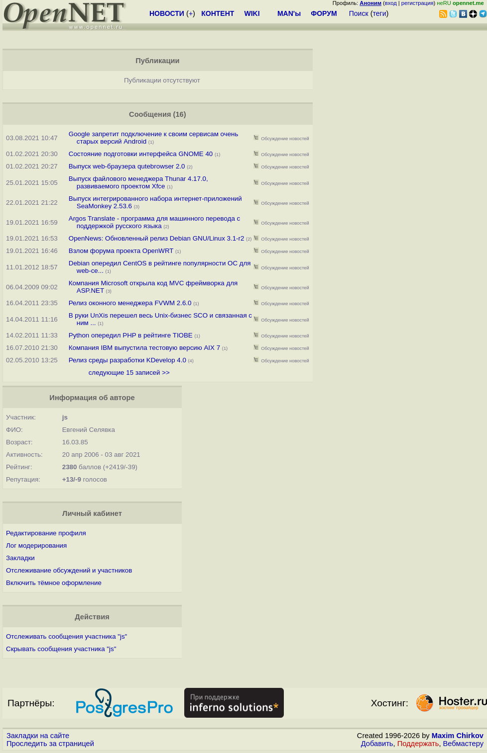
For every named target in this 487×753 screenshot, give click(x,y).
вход (391, 3)
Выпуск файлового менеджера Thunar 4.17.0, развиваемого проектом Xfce (138, 182)
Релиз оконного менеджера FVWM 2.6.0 (130, 303)
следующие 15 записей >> (129, 372)
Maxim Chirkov (458, 736)
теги (379, 13)
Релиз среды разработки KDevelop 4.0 (127, 360)
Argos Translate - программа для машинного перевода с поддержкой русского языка (154, 222)
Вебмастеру (463, 744)
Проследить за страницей (50, 744)
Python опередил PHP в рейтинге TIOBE (131, 335)
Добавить (377, 744)
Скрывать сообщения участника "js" (61, 649)
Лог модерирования (36, 545)
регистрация (417, 3)
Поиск (358, 13)
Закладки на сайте (37, 736)
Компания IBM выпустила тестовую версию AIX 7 (144, 347)
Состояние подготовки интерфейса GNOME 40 (141, 154)
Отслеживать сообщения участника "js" (66, 636)
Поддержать (418, 744)
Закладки (20, 558)
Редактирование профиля (46, 533)
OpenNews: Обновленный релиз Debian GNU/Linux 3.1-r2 (156, 238)
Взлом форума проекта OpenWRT (121, 250)
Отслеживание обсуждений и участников (69, 570)
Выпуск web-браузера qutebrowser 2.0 (127, 166)
